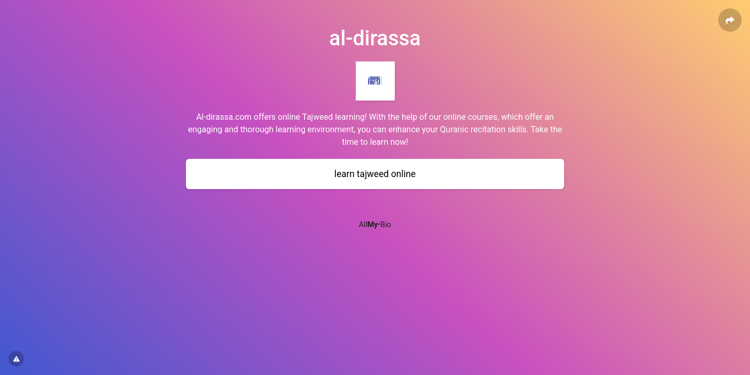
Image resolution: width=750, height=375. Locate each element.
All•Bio (375, 224)
